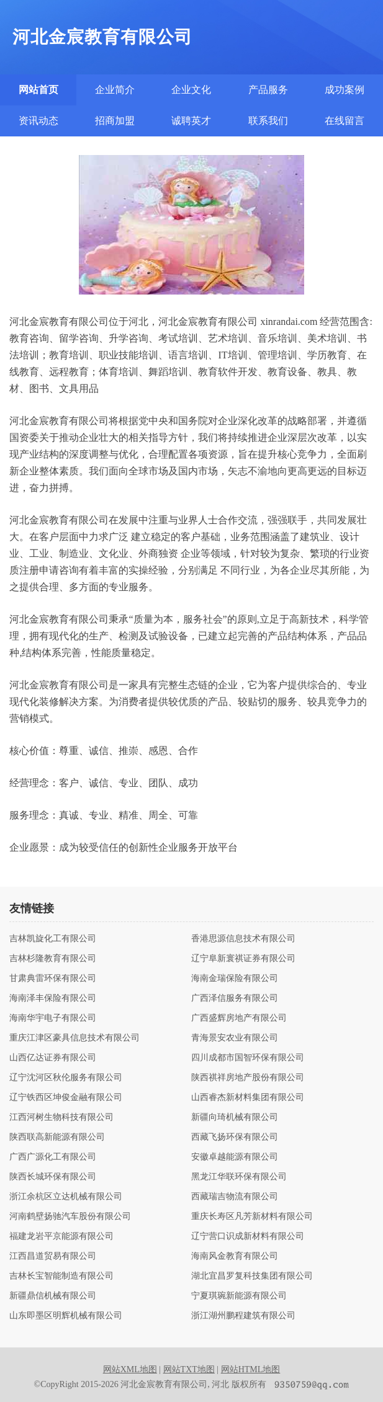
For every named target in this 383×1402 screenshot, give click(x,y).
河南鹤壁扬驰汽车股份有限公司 (70, 1216)
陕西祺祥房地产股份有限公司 (247, 1077)
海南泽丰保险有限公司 (52, 998)
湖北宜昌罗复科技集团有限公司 (252, 1276)
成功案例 (344, 89)
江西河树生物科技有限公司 (61, 1117)
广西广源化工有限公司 (52, 1157)
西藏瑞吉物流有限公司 (234, 1196)
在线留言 (344, 120)
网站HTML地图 (251, 1369)
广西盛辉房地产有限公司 (239, 1018)
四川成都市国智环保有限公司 (247, 1058)
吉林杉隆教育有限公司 (52, 958)
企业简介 (115, 89)
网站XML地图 (130, 1369)
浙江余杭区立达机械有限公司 (65, 1196)
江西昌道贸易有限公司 (52, 1256)
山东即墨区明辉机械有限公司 (65, 1315)
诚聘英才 (191, 120)
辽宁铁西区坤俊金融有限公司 (65, 1097)
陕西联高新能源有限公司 (57, 1137)
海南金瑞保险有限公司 (234, 978)
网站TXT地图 (189, 1369)
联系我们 (268, 120)
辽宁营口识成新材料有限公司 (247, 1236)
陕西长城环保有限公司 (52, 1177)
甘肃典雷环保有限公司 (52, 978)
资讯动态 (38, 120)
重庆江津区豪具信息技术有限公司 (74, 1038)
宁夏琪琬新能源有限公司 (239, 1296)
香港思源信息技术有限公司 (243, 938)
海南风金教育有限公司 (234, 1256)
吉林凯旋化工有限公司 (52, 938)
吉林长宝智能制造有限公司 (61, 1276)
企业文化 (191, 89)
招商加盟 (115, 120)
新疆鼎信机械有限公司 (52, 1296)
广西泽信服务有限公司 (234, 998)
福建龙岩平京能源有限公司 (61, 1236)
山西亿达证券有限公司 (52, 1058)
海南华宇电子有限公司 (52, 1018)
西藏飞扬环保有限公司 (234, 1137)
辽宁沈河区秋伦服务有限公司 (65, 1077)
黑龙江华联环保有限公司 (239, 1177)
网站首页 (38, 89)
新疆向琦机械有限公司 (234, 1117)
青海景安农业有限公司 (234, 1038)
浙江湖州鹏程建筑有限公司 (243, 1315)
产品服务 (268, 89)
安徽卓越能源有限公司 (234, 1157)
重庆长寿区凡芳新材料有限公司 (252, 1216)
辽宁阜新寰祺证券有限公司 (243, 958)
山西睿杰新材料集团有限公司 (247, 1097)
